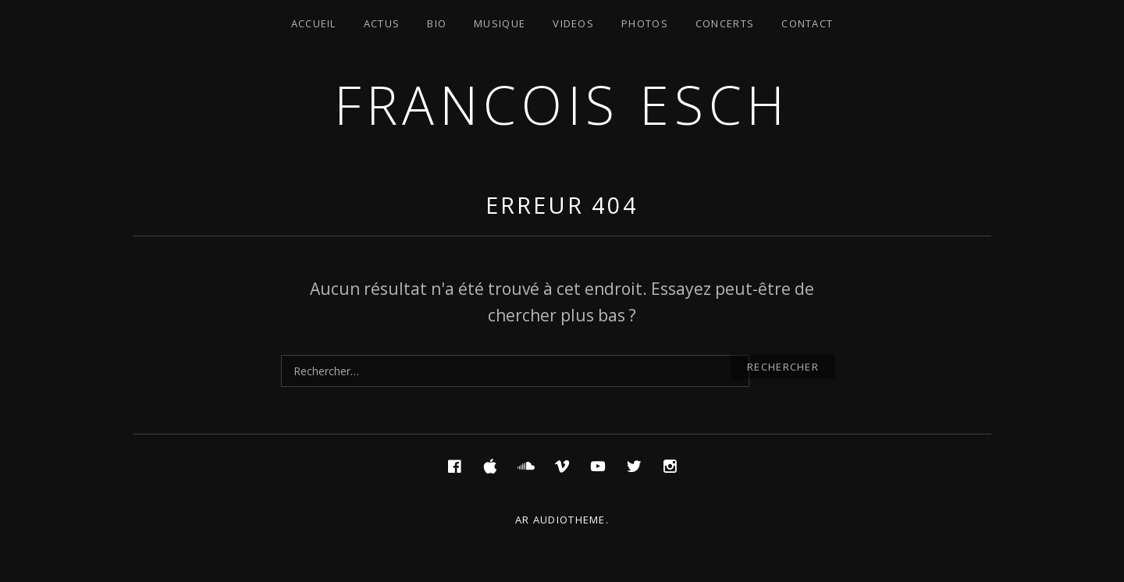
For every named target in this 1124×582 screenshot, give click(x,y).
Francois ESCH (562, 104)
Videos (573, 23)
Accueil (313, 23)
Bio (436, 23)
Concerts (724, 23)
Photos (644, 23)
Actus (382, 23)
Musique (499, 23)
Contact (807, 23)
